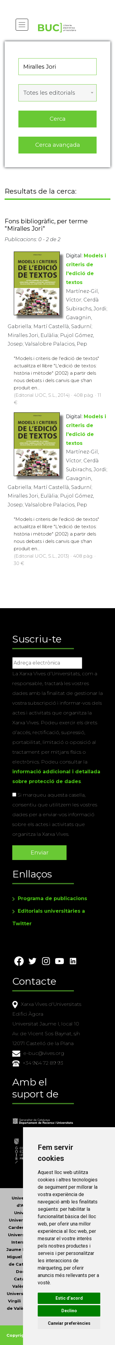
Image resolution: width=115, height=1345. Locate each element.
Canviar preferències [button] (69, 1323)
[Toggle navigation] (22, 25)
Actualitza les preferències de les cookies (55, 4)
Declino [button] (69, 1310)
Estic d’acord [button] (69, 1298)
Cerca (58, 118)
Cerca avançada (57, 144)
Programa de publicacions (52, 898)
